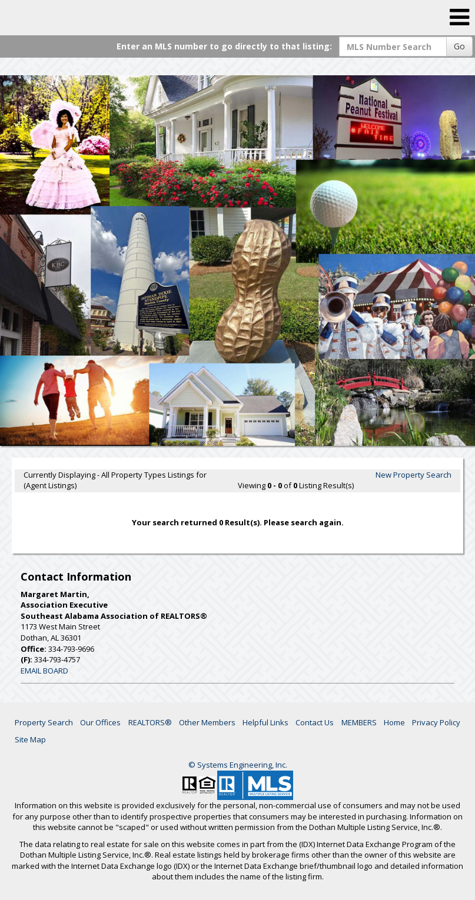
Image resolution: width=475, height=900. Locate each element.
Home (394, 722)
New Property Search (413, 474)
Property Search (44, 722)
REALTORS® (150, 722)
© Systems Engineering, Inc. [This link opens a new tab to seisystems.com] (237, 764)
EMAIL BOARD (44, 670)
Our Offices (100, 722)
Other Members (207, 722)
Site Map (30, 739)
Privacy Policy (436, 722)
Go (459, 46)
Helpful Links (265, 722)
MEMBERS (359, 722)
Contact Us (314, 722)
